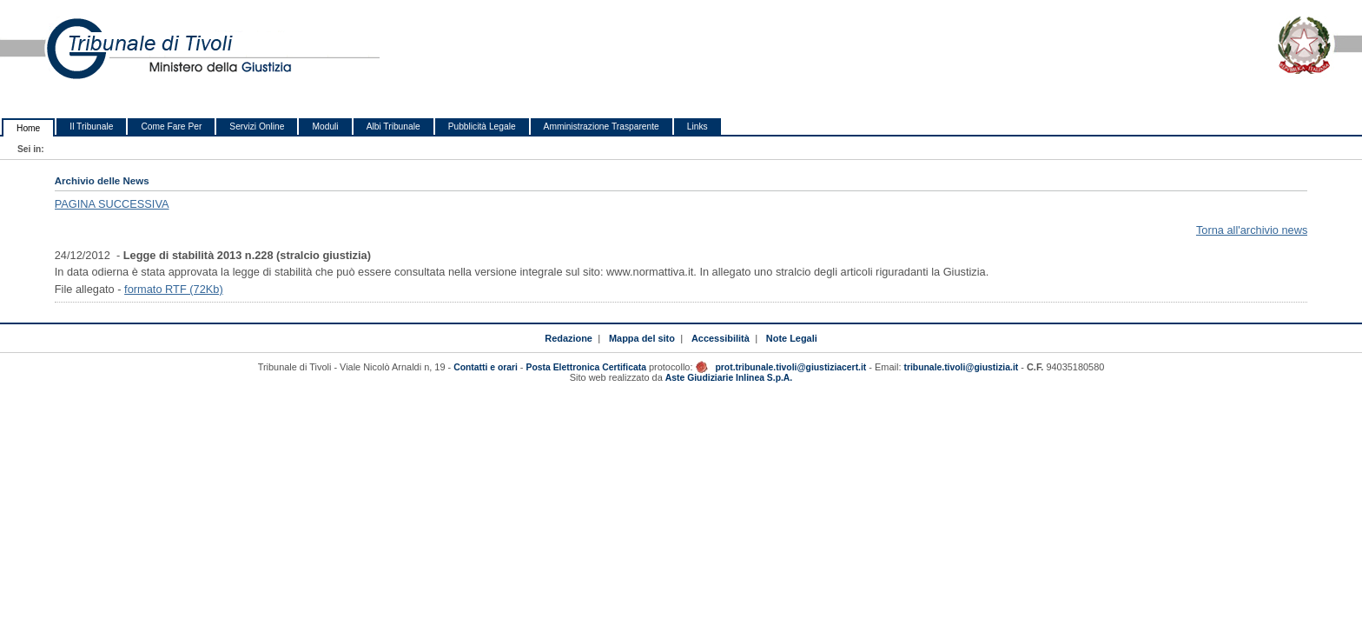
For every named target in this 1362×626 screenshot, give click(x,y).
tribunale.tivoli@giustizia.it (960, 367)
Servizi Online (256, 126)
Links (697, 126)
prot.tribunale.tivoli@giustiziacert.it (790, 367)
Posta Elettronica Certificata (586, 367)
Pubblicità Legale (482, 126)
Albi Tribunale (393, 126)
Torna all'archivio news (1251, 229)
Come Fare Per (171, 126)
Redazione (568, 338)
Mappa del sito (642, 338)
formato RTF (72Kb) (173, 289)
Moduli (325, 126)
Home (28, 128)
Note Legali (791, 338)
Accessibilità (720, 338)
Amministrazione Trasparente (601, 126)
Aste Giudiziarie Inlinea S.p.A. (728, 378)
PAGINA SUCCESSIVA (112, 203)
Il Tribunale (91, 126)
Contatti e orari (486, 367)
